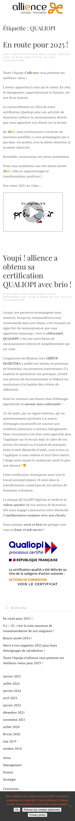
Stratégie (9, 779)
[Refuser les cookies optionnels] (70, 806)
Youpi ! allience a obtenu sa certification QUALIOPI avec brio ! (37, 271)
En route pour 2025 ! (35, 44)
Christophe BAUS (33, 54)
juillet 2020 (11, 727)
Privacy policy (37, 814)
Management (12, 765)
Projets (8, 772)
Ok (17, 809)
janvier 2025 (12, 676)
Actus (37, 57)
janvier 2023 (12, 705)
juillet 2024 (11, 683)
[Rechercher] (37, 608)
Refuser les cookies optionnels (42, 809)
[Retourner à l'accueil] (38, 8)
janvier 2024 (12, 690)
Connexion (11, 788)
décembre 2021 (14, 712)
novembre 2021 (14, 719)
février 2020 (11, 734)
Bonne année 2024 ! (17, 638)
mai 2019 (9, 741)
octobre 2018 (12, 748)
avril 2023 (10, 698)
